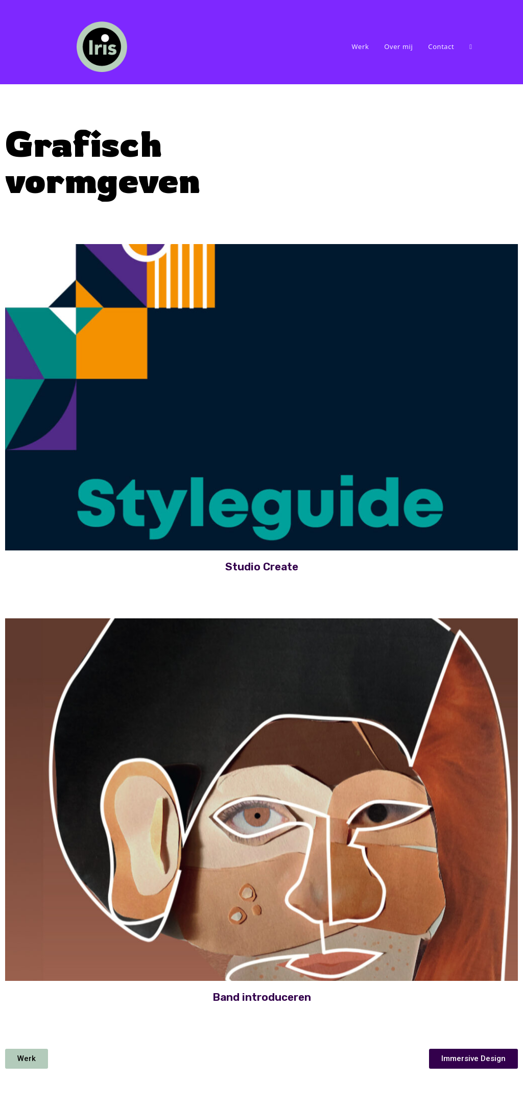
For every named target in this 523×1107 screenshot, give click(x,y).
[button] (26, 1059)
